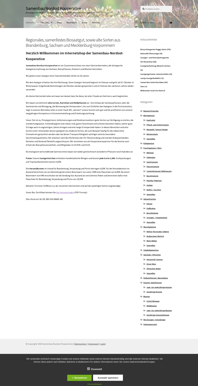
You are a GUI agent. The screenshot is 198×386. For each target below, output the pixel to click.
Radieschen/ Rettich (155, 236)
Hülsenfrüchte (149, 199)
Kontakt (96, 22)
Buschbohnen (152, 213)
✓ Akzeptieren (79, 378)
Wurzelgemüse (149, 227)
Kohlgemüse (148, 143)
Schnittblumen (153, 301)
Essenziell (94, 368)
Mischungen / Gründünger (154, 319)
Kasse (84, 22)
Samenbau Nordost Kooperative (53, 8)
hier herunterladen (65, 192)
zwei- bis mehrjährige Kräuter (159, 287)
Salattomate (152, 162)
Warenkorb (72, 22)
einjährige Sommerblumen (158, 315)
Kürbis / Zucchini (154, 190)
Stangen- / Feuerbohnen (157, 217)
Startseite (30, 22)
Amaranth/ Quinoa (155, 259)
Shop (59, 22)
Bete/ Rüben (152, 241)
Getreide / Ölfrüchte (152, 255)
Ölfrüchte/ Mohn (154, 268)
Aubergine (151, 157)
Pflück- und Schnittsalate (158, 125)
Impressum (93, 344)
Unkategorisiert (150, 324)
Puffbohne (151, 208)
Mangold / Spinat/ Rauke (157, 129)
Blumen (146, 296)
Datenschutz (80, 344)
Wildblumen (152, 306)
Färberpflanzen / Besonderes (155, 278)
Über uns (44, 22)
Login (103, 344)
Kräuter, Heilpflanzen (152, 282)
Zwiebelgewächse (151, 250)
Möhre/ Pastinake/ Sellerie (158, 231)
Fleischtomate (153, 166)
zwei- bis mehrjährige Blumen (159, 310)
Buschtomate (152, 176)
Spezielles (151, 139)
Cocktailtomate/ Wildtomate (159, 171)
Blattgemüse (149, 115)
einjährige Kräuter (154, 292)
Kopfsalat (151, 120)
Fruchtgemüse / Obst (152, 148)
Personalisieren (94, 384)
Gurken (150, 185)
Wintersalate (152, 134)
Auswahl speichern (108, 378)
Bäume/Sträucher (151, 111)
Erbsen (149, 204)
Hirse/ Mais (151, 264)
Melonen (150, 152)
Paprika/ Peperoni (154, 180)
